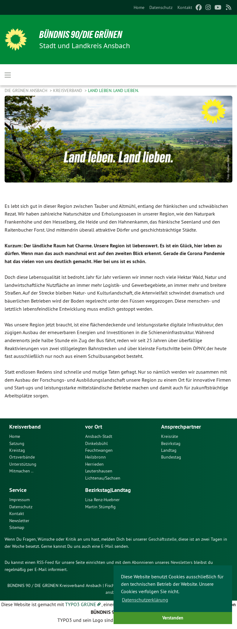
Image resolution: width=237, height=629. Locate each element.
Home (139, 7)
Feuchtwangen (99, 450)
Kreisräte (169, 436)
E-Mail (107, 546)
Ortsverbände (22, 457)
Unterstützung (22, 464)
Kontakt (184, 7)
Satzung (16, 443)
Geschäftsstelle (162, 539)
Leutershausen (98, 471)
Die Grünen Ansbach (26, 90)
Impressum (19, 499)
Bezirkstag (171, 443)
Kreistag (17, 450)
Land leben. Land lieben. (113, 90)
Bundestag (171, 457)
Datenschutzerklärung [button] (145, 600)
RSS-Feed (45, 562)
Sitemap (16, 527)
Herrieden (94, 464)
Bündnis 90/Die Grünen (80, 34)
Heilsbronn (95, 457)
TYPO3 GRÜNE (80, 604)
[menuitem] (139, 7)
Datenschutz (161, 7)
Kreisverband (68, 90)
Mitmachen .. (21, 471)
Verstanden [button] (172, 618)
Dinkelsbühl (96, 443)
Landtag (169, 450)
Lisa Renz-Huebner (102, 499)
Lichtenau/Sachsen (102, 478)
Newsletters (182, 562)
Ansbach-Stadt (98, 436)
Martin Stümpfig (100, 506)
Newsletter (19, 520)
